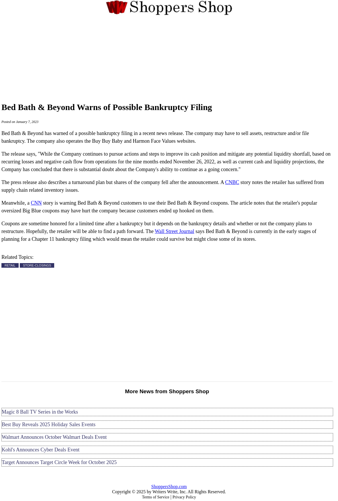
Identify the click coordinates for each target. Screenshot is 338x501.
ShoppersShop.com (169, 486)
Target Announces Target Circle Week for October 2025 (59, 462)
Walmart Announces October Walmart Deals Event (54, 437)
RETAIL (10, 265)
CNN (36, 203)
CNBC (232, 182)
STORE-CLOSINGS (37, 265)
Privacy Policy (184, 497)
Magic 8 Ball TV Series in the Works (40, 412)
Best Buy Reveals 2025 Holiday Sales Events (48, 424)
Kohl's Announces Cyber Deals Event (40, 450)
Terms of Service (155, 497)
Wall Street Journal (174, 231)
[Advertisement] (169, 58)
